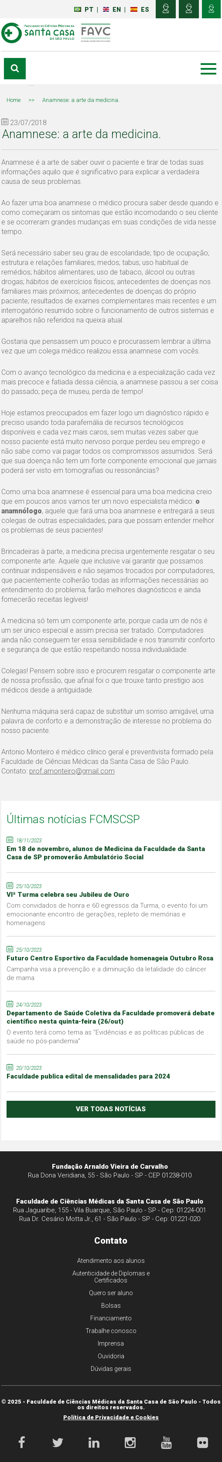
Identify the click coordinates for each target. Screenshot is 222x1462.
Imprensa (111, 1343)
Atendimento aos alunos (111, 1260)
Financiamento (111, 1318)
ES (139, 9)
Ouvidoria (111, 1356)
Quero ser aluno (111, 1292)
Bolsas (111, 1305)
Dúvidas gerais (111, 1368)
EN (112, 9)
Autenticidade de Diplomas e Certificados (111, 1277)
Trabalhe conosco (111, 1330)
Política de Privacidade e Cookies (111, 1417)
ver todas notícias (111, 1109)
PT (83, 9)
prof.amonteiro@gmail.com (72, 771)
